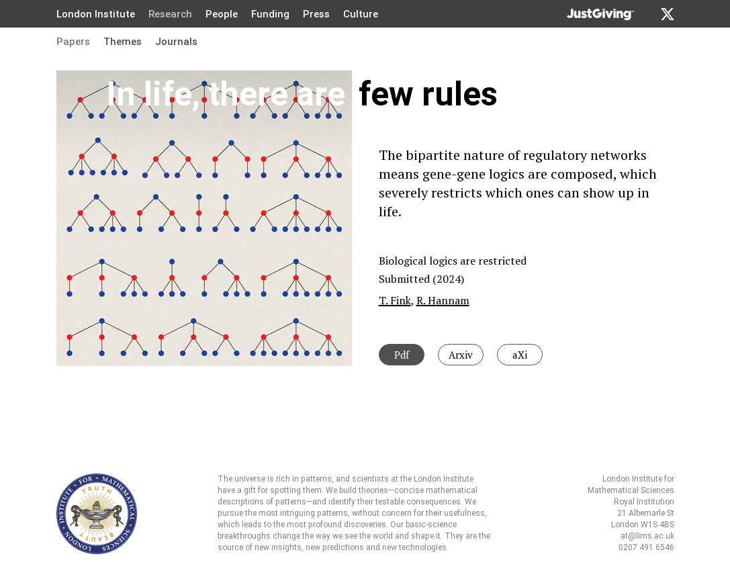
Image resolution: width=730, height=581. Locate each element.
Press (316, 14)
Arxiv (461, 354)
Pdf (401, 354)
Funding (270, 14)
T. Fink (395, 300)
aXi (519, 354)
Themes (122, 42)
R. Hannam (442, 300)
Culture (360, 14)
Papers (73, 42)
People (222, 14)
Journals (176, 42)
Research (170, 14)
